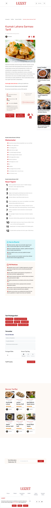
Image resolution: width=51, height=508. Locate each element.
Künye (8, 493)
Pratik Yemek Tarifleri (23, 324)
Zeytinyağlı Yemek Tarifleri (20, 318)
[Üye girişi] (39, 3)
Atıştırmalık (17, 321)
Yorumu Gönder (31, 361)
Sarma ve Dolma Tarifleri (11, 324)
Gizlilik (29, 493)
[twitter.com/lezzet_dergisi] (42, 502)
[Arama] (44, 3)
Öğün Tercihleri (9, 318)
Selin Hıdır (8, 36)
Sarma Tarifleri (18, 19)
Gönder (40, 461)
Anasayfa (7, 19)
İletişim (15, 493)
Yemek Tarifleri (9, 321)
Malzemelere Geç (9, 115)
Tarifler (12, 19)
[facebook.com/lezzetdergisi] (37, 502)
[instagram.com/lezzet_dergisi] (39, 502)
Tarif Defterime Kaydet (28, 102)
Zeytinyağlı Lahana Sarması (11, 83)
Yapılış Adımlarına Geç (20, 115)
